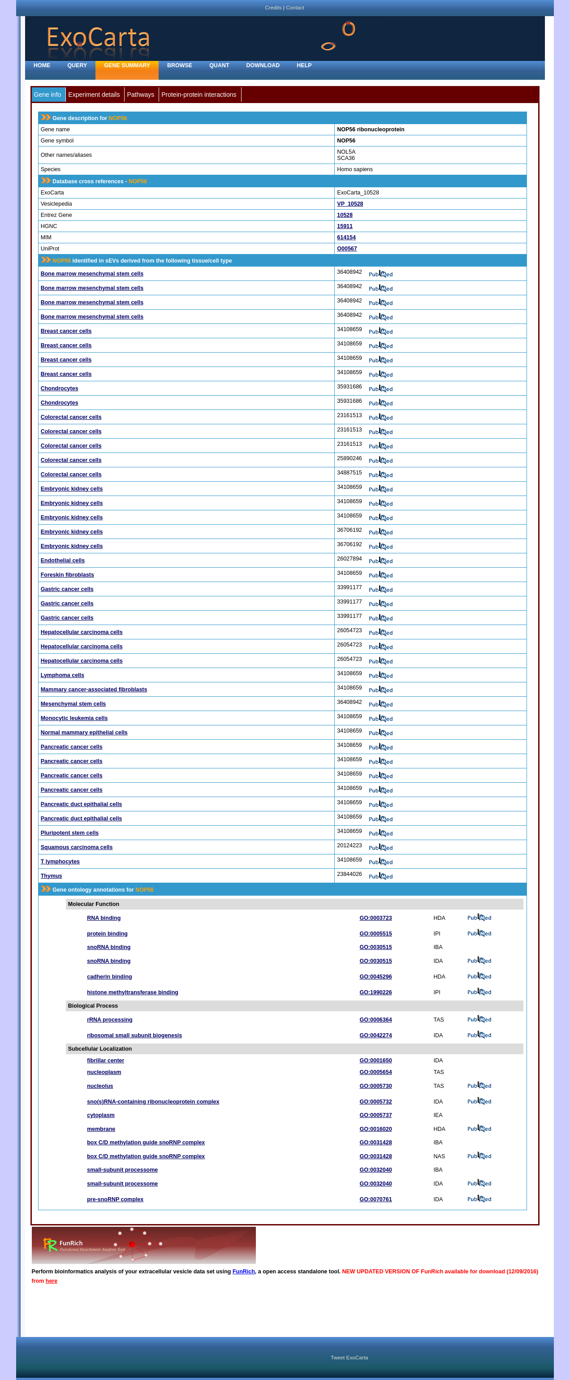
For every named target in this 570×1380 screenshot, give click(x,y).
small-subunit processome (122, 1170)
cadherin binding (109, 977)
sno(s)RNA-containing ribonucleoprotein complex (153, 1102)
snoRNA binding (108, 947)
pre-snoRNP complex (115, 1199)
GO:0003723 (375, 918)
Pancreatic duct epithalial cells (81, 804)
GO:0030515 (375, 947)
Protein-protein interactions (198, 94)
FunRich (244, 1271)
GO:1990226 (375, 992)
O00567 (347, 249)
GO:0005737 (375, 1115)
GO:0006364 (375, 1020)
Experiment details (94, 94)
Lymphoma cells (62, 675)
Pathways (140, 94)
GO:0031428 (375, 1142)
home (42, 65)
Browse (179, 65)
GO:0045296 (375, 977)
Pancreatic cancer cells (72, 747)
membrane (101, 1129)
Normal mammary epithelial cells (84, 732)
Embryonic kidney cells (72, 489)
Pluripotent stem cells (70, 833)
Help (304, 65)
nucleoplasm (104, 1072)
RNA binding (104, 918)
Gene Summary (127, 65)
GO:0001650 (375, 1060)
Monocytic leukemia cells (74, 718)
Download (263, 65)
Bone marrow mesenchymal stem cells (92, 274)
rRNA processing (109, 1020)
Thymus (51, 876)
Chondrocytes (59, 388)
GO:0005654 (375, 1072)
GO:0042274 (375, 1035)
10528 (345, 215)
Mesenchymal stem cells (73, 704)
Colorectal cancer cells (71, 417)
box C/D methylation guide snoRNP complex (146, 1142)
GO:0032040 (375, 1170)
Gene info (47, 94)
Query (77, 65)
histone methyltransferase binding (132, 992)
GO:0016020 (375, 1129)
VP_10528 (350, 204)
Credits (273, 7)
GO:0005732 (375, 1102)
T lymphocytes (60, 861)
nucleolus (100, 1086)
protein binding (107, 934)
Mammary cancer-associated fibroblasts (94, 689)
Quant (219, 65)
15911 (345, 226)
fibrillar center (105, 1060)
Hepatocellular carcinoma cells (82, 632)
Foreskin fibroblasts (67, 575)
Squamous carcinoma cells (77, 847)
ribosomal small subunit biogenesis (134, 1035)
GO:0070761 (375, 1199)
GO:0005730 (375, 1086)
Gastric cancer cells (67, 589)
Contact (295, 7)
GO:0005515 (375, 934)
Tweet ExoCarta (349, 1357)
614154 (346, 237)
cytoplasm (101, 1115)
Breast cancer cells (66, 331)
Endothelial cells (63, 560)
